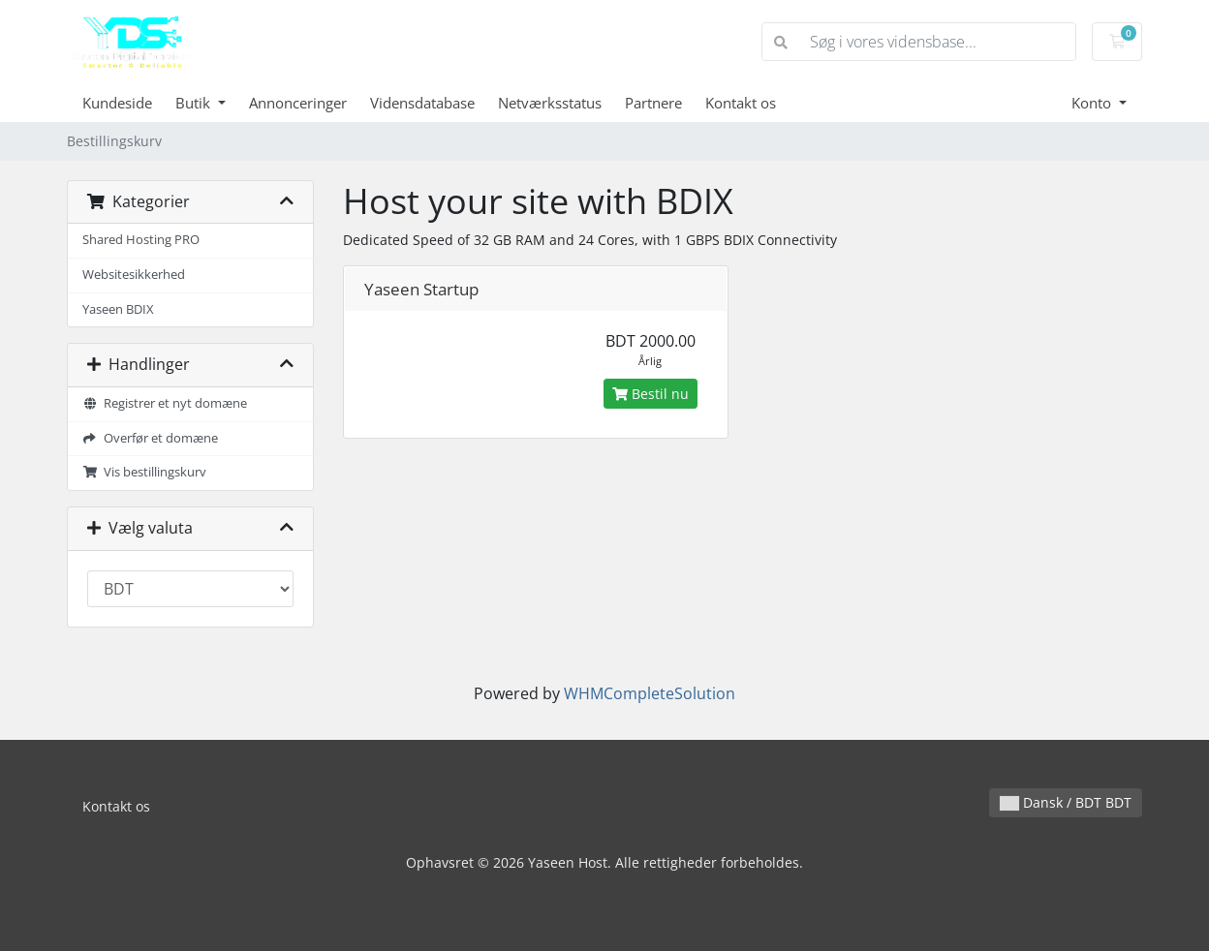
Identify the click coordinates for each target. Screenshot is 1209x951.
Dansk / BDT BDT (1066, 802)
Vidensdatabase (422, 102)
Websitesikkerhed (133, 274)
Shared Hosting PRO (141, 239)
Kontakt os (740, 102)
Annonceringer (298, 102)
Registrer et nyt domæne (164, 403)
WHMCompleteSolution (649, 693)
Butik (194, 102)
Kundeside (117, 102)
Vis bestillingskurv (144, 472)
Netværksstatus (550, 102)
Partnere (653, 102)
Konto (1093, 102)
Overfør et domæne (150, 438)
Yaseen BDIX (118, 309)
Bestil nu (650, 393)
